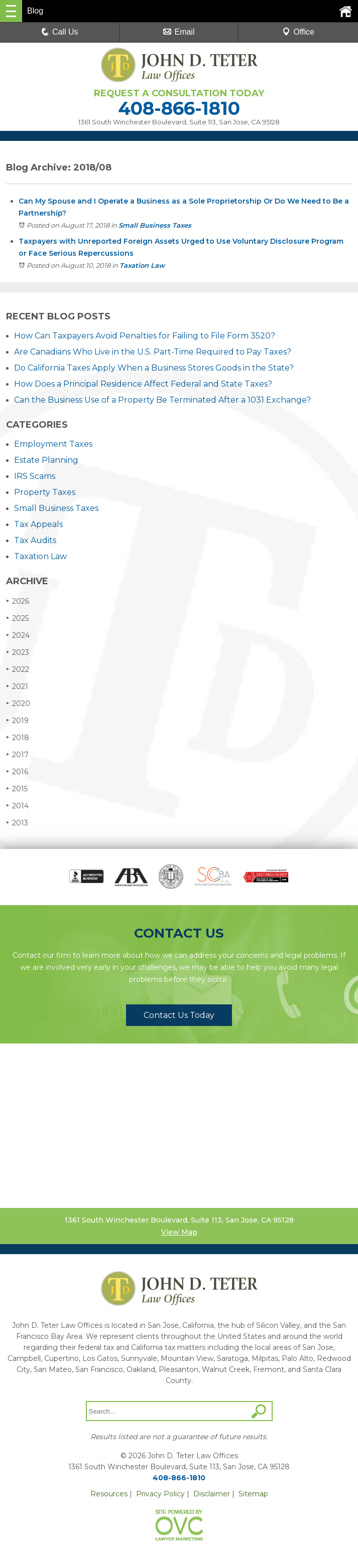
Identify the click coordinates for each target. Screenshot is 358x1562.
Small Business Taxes (154, 225)
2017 (17, 754)
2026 (17, 601)
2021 (17, 686)
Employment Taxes (53, 444)
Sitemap (253, 1493)
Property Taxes (44, 492)
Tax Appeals (38, 524)
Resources (109, 1493)
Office (298, 32)
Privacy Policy (160, 1493)
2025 (17, 618)
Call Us (59, 32)
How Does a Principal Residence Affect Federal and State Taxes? (143, 384)
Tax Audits (35, 540)
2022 (17, 669)
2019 (17, 720)
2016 (17, 771)
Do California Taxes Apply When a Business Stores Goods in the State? (154, 368)
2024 (18, 635)
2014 (17, 805)
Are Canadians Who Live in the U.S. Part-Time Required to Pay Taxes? (152, 352)
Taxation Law (142, 265)
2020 (18, 703)
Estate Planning (46, 460)
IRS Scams (34, 476)
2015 (17, 788)
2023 (17, 652)
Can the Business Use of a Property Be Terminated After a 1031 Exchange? (162, 400)
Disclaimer (211, 1493)
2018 (17, 737)
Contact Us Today (179, 1015)
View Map (179, 1232)
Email (178, 32)
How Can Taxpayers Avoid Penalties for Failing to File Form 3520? (144, 335)
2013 (17, 822)
